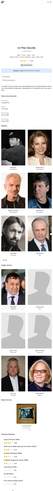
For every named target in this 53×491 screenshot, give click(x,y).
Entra (21, 70)
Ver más (5, 260)
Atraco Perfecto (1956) (24, 446)
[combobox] (26, 76)
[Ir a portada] (2, 2)
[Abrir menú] (51, 2)
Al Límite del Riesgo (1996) (25, 485)
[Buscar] (48, 2)
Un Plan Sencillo (26, 426)
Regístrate (16, 70)
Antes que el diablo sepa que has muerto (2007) (32, 465)
